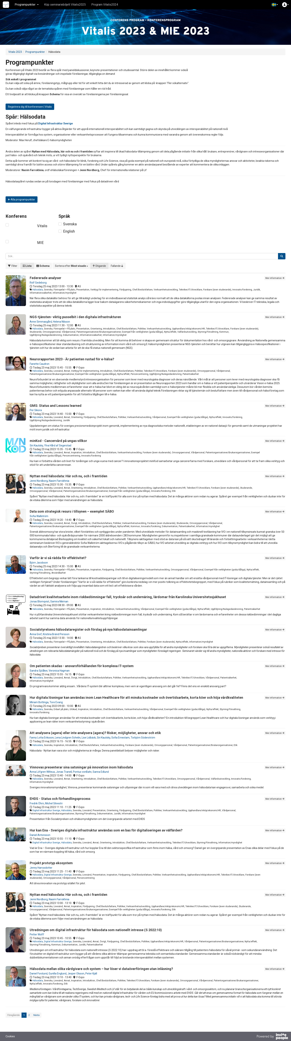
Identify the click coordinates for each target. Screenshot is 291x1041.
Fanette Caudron (39, 363)
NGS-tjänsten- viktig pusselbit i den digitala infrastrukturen (75, 317)
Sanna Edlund (101, 771)
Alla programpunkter (21, 199)
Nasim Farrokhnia (59, 480)
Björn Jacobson (39, 562)
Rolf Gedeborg (38, 282)
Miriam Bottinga (39, 702)
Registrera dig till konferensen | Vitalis (30, 106)
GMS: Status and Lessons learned (55, 406)
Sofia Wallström (39, 516)
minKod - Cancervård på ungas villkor (58, 441)
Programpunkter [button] (27, 4)
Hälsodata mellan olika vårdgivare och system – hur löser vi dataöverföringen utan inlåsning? (101, 969)
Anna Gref (36, 634)
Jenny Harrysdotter (41, 867)
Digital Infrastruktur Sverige (46, 810)
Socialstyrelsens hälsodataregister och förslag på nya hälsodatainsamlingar (88, 629)
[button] (275, 4)
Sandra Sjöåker (39, 670)
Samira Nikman (59, 601)
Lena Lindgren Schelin (68, 737)
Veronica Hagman (59, 670)
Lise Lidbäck (89, 737)
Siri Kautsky (36, 445)
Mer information (274, 278)
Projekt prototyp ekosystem (51, 863)
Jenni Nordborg (39, 480)
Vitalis (42, 226)
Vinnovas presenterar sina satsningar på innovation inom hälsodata (81, 767)
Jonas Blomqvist (39, 601)
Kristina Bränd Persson (56, 634)
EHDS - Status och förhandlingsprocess (60, 799)
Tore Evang (56, 702)
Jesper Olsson (76, 973)
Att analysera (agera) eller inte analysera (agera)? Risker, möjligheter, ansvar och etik (95, 733)
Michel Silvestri (54, 803)
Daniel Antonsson (40, 835)
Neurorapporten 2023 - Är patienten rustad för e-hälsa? (72, 359)
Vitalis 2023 (15, 51)
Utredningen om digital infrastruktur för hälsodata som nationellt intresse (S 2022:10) (96, 930)
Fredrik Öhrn (37, 803)
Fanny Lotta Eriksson (42, 737)
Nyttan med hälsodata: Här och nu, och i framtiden (68, 476)
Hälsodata (37, 289)
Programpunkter (35, 51)
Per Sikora (36, 410)
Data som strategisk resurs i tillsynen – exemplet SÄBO (72, 511)
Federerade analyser (45, 278)
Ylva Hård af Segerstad (57, 445)
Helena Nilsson (61, 321)
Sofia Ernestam (120, 737)
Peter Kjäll (91, 973)
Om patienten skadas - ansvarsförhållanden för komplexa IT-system (82, 666)
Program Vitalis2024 (104, 4)
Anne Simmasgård (41, 321)
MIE (40, 242)
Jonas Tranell (64, 771)
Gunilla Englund (57, 973)
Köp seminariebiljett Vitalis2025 (65, 4)
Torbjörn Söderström (143, 737)
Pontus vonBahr (82, 771)
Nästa (36, 1015)
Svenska (70, 224)
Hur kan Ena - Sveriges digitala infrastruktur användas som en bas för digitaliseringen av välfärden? (106, 830)
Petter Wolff (37, 934)
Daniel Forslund (39, 973)
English (69, 231)
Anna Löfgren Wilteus (42, 771)
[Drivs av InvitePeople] (272, 1037)
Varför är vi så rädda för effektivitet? (58, 558)
